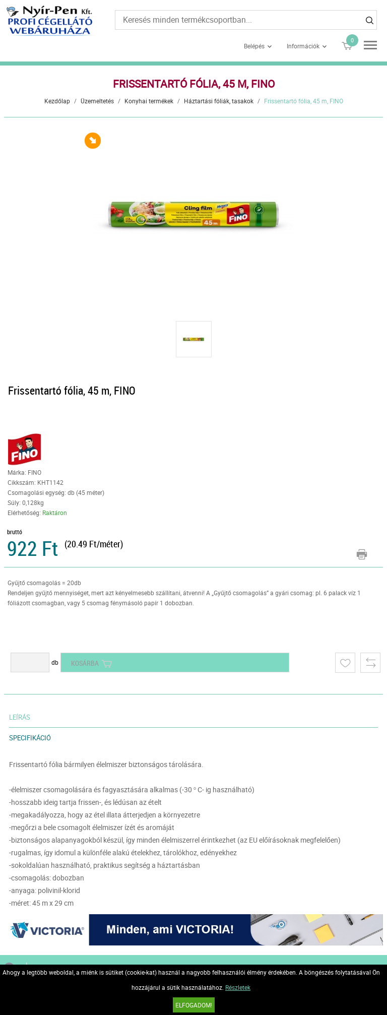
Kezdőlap (57, 101)
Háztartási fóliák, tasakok (218, 101)
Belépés (254, 46)
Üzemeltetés (97, 101)
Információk (303, 46)
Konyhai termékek (148, 101)
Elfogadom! (193, 1005)
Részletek (237, 987)
